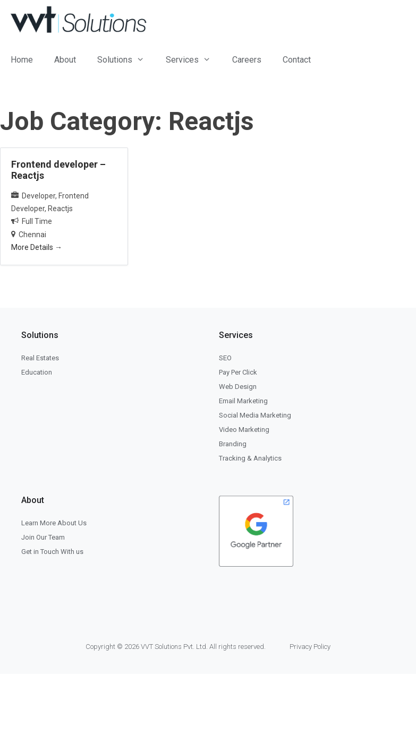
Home (22, 60)
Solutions (126, 60)
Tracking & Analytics (250, 458)
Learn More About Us (54, 523)
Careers (246, 60)
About (65, 60)
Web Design (238, 387)
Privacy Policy (310, 647)
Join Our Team (43, 537)
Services (194, 60)
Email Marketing (243, 401)
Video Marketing (244, 430)
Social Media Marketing (255, 415)
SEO (225, 358)
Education (36, 372)
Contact (297, 60)
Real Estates (40, 358)
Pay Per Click (238, 372)
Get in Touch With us (52, 552)
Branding (233, 444)
